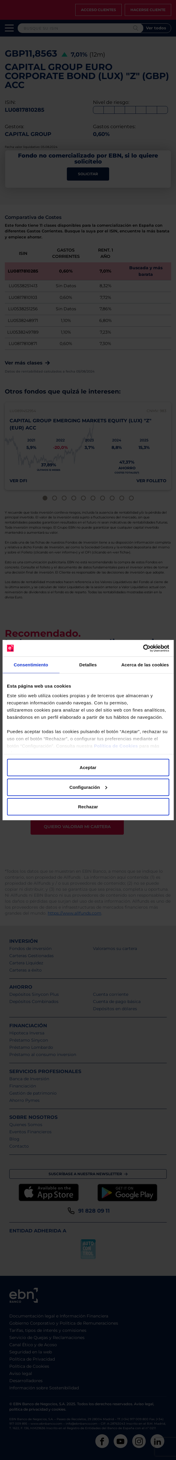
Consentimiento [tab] (31, 664)
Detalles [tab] (88, 664)
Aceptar (88, 767)
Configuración (88, 786)
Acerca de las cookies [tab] (145, 664)
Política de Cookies (116, 745)
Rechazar (88, 806)
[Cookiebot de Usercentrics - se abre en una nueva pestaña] (143, 648)
